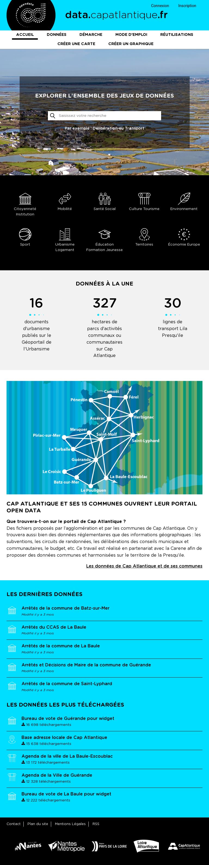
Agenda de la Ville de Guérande (56, 775)
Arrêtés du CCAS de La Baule (53, 627)
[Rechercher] (104, 115)
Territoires (144, 237)
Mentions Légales (70, 824)
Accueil (25, 35)
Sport (25, 237)
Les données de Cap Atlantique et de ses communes (144, 566)
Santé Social (104, 202)
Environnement (184, 202)
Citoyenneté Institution (25, 204)
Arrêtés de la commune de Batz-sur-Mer (65, 608)
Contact (14, 824)
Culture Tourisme (144, 202)
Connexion (160, 6)
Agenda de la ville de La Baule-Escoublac (67, 756)
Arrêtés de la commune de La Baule (60, 646)
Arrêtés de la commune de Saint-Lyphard (66, 684)
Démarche (90, 35)
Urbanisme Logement (65, 240)
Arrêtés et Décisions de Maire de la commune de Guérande (86, 665)
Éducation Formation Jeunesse (104, 240)
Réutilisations (176, 35)
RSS (96, 824)
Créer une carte (76, 44)
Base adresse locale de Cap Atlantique (64, 737)
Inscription (187, 6)
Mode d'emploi (131, 35)
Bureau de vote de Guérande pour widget (67, 718)
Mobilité (65, 202)
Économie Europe (184, 237)
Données (56, 35)
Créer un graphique (130, 44)
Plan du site (37, 824)
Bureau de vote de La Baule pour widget (66, 794)
